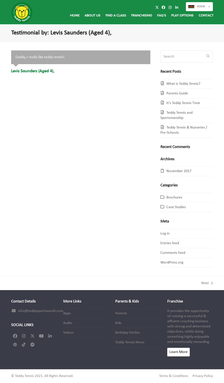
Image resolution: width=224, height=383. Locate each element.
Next (207, 283)
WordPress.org (171, 262)
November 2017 (178, 171)
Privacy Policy (203, 376)
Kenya (201, 6)
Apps (67, 313)
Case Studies (176, 207)
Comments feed (172, 253)
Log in (165, 234)
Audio (67, 323)
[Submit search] (208, 56)
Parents (121, 313)
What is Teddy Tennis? (183, 84)
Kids (118, 323)
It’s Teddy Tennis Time (183, 103)
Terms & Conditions (173, 376)
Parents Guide (177, 93)
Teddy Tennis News (129, 342)
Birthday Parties (127, 333)
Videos (68, 333)
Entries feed (169, 243)
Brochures (174, 197)
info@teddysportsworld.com (40, 311)
